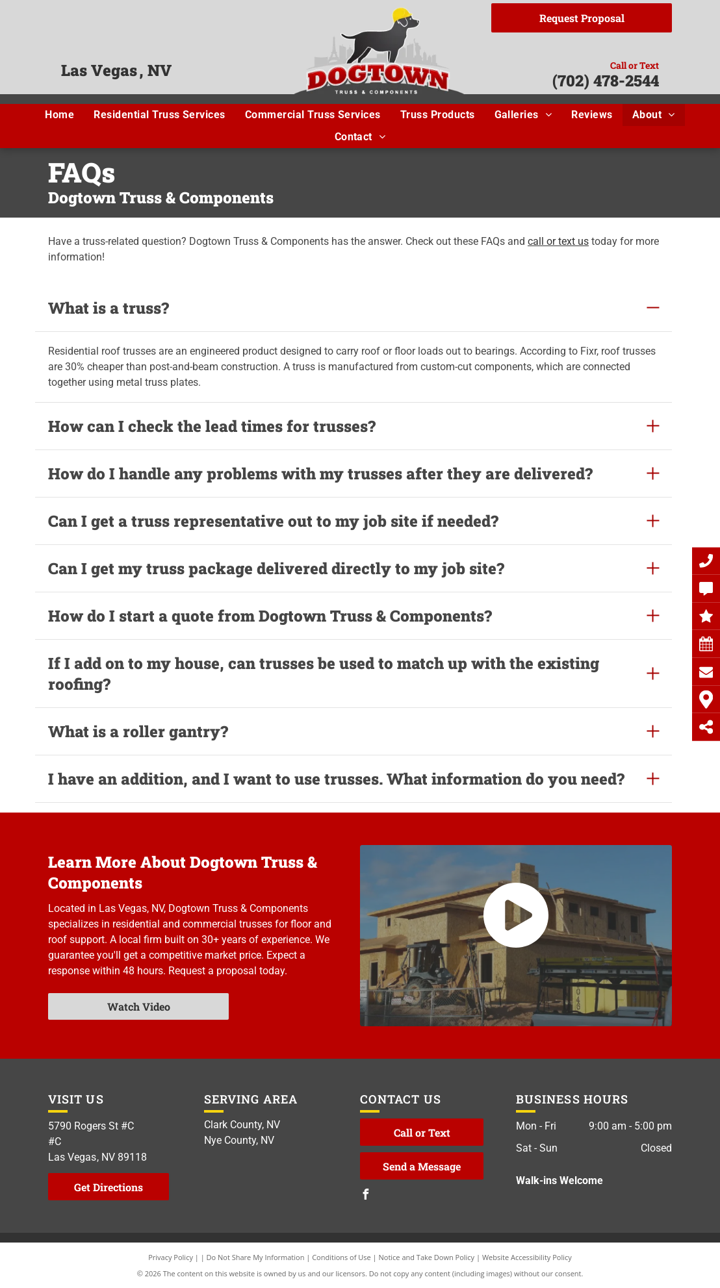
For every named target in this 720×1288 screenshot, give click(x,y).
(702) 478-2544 (605, 80)
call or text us (558, 241)
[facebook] (365, 1196)
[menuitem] (59, 115)
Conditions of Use (341, 1257)
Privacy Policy (170, 1257)
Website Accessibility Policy (527, 1257)
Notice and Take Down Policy (427, 1257)
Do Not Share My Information (256, 1257)
